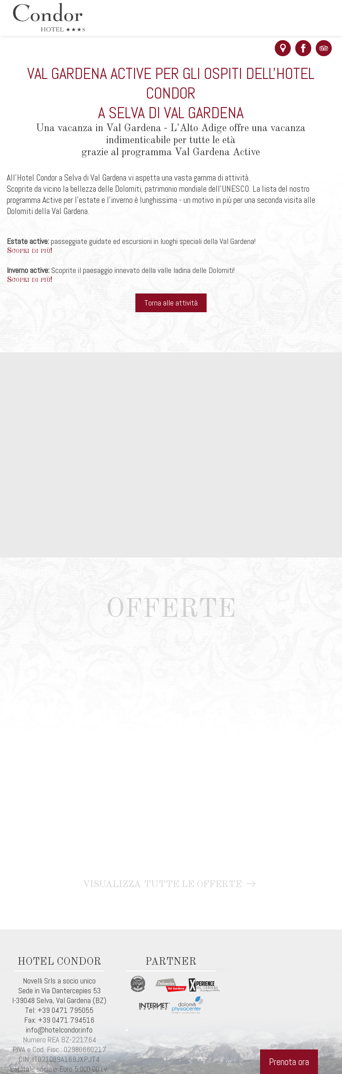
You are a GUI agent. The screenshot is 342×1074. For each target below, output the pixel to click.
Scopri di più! (30, 251)
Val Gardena (73, 1000)
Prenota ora (289, 1062)
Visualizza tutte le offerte (171, 884)
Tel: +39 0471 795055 (59, 1010)
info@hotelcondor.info (59, 1030)
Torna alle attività (171, 303)
